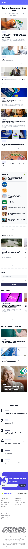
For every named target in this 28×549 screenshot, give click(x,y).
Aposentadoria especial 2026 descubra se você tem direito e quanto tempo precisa (13, 388)
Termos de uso (18, 500)
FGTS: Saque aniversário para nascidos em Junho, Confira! (16, 220)
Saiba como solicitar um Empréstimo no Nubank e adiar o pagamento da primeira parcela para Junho (11, 306)
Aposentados (8, 439)
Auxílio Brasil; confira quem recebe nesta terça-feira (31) (16, 202)
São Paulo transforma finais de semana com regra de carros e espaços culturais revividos (16, 412)
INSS (2, 500)
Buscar (14, 284)
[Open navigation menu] (25, 2)
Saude (4, 384)
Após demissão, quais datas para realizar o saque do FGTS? (16, 184)
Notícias (4, 98)
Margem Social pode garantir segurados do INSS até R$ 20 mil (16, 190)
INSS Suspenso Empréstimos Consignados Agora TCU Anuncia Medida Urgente (13, 360)
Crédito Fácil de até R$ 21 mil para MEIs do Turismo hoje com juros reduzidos (14, 164)
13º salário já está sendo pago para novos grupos (16, 208)
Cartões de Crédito (5, 502)
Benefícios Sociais (5, 513)
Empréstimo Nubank (6, 303)
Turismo (4, 161)
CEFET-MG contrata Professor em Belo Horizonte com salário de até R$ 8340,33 (13, 342)
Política (4, 358)
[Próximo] (26, 236)
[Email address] (9, 485)
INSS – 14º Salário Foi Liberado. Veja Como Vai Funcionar (16, 214)
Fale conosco (18, 504)
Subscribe (22, 485)
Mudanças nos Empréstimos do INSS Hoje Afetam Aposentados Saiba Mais (13, 122)
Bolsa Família (4, 510)
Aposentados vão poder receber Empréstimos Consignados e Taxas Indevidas (15, 196)
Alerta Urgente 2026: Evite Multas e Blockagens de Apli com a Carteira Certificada (14, 35)
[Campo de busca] (14, 276)
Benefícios (8, 429)
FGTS (6, 419)
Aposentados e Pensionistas (4, 518)
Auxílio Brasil (4, 504)
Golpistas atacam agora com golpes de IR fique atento (13, 80)
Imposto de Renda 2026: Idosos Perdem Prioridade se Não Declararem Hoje (14, 59)
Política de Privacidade (20, 502)
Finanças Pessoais (5, 515)
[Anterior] (23, 236)
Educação (4, 339)
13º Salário (8, 459)
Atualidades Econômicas (7, 508)
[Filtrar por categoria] (14, 280)
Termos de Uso (7, 525)
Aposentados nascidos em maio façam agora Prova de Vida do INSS (13, 101)
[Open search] (22, 2)
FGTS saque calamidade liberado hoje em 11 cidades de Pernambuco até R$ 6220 (11, 252)
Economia (4, 77)
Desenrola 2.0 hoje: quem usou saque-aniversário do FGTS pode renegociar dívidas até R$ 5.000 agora (14, 144)
